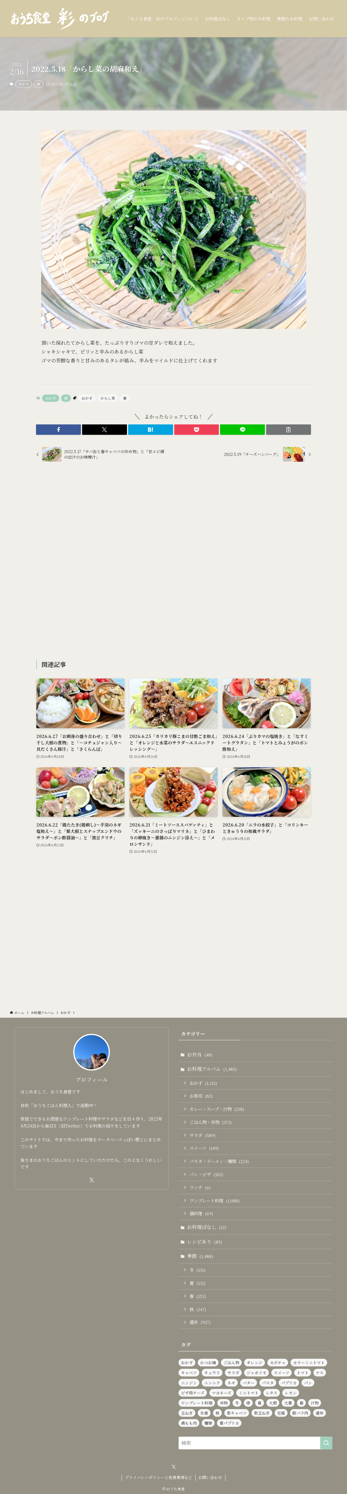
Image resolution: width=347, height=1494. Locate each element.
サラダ (202, 1135)
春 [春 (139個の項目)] (301, 1403)
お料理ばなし (206, 1226)
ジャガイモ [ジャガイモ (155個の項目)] (256, 1373)
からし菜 (107, 398)
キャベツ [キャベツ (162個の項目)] (189, 1373)
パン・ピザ (206, 1174)
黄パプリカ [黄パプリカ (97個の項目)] (229, 1423)
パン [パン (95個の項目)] (308, 1383)
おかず (24, 84)
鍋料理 (201, 1213)
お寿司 (201, 1095)
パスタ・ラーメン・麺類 (219, 1161)
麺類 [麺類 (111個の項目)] (208, 1423)
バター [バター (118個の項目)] (249, 1383)
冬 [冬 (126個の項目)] (237, 1403)
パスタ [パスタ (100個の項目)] (268, 1383)
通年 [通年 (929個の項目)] (320, 1413)
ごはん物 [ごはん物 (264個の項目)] (231, 1362)
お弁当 (199, 1054)
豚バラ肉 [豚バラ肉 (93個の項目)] (300, 1413)
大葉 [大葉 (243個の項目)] (288, 1403)
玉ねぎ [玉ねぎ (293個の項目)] (187, 1413)
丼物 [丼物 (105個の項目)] (224, 1403)
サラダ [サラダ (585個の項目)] (233, 1373)
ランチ (200, 1187)
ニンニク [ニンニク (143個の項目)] (212, 1383)
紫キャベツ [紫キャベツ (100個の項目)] (237, 1413)
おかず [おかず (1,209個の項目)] (187, 1362)
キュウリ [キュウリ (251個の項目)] (212, 1373)
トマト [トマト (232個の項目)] (303, 1373)
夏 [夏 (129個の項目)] (260, 1403)
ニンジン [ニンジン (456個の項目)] (189, 1383)
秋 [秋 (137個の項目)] (217, 1413)
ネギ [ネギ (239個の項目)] (231, 1383)
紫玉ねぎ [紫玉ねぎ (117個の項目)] (262, 1413)
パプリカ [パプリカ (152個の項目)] (289, 1383)
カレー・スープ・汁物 (217, 1109)
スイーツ (204, 1148)
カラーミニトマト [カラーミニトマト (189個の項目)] (309, 1362)
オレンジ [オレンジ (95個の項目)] (254, 1362)
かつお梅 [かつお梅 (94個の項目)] (208, 1362)
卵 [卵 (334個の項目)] (248, 1403)
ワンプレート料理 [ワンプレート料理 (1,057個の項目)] (196, 1403)
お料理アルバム (212, 1068)
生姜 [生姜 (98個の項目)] (204, 1413)
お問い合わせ (210, 1477)
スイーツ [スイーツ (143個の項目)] (281, 1373)
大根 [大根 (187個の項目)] (273, 1403)
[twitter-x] (92, 1180)
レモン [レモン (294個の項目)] (291, 1393)
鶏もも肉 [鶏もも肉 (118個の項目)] (189, 1423)
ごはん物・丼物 (211, 1122)
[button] (58, 429)
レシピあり (204, 1241)
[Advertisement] (173, 561)
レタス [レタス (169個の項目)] (271, 1393)
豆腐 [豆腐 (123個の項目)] (281, 1413)
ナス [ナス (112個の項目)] (320, 1373)
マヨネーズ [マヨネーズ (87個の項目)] (221, 1393)
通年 (200, 1322)
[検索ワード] (256, 1443)
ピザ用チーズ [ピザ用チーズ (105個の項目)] (192, 1393)
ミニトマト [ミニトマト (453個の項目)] (248, 1393)
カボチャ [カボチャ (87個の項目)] (278, 1362)
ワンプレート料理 (215, 1200)
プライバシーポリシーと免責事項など (158, 1477)
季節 (200, 1256)
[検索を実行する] (326, 1443)
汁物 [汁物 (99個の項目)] (315, 1403)
